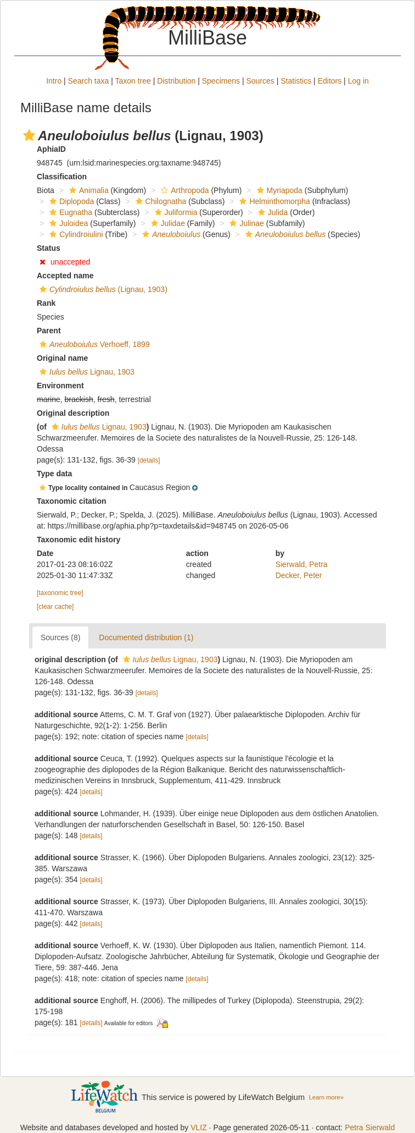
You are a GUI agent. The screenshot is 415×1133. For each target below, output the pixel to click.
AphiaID (51, 149)
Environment (60, 385)
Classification (62, 176)
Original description (73, 413)
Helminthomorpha (273, 201)
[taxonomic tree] (60, 593)
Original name (62, 358)
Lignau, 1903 (85, 371)
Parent (49, 330)
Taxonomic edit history (78, 539)
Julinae (245, 223)
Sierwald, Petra (302, 564)
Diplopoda (70, 201)
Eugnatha (69, 212)
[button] (29, 135)
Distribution (176, 80)
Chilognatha (160, 201)
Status (48, 248)
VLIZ (198, 1127)
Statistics (296, 80)
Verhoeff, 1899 (93, 344)
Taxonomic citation (71, 501)
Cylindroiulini (75, 234)
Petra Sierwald (370, 1127)
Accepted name (65, 275)
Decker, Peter (299, 575)
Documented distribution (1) (146, 637)
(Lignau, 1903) (102, 289)
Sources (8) (60, 637)
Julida (271, 212)
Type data (54, 473)
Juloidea (67, 223)
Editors (330, 80)
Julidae (166, 223)
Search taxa (88, 80)
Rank (46, 303)
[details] (149, 460)
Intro (53, 80)
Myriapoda (278, 190)
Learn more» (326, 1097)
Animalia (87, 190)
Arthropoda (183, 190)
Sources (260, 80)
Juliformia (175, 212)
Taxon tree (133, 80)
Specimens (221, 80)
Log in (358, 80)
